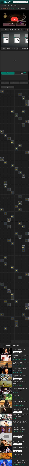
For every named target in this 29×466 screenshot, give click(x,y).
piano (8, 48)
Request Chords (17, 352)
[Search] (26, 2)
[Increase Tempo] (8, 30)
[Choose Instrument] (17, 48)
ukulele (13, 48)
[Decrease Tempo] (2, 30)
